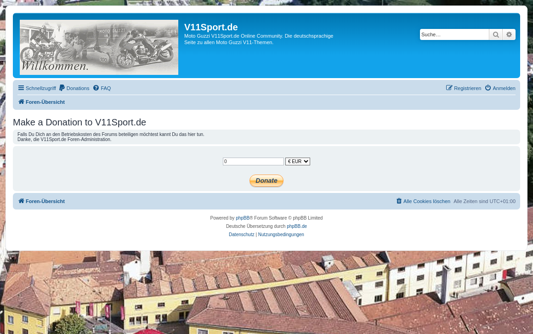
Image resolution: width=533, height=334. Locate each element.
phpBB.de (297, 226)
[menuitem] (74, 88)
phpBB (242, 218)
